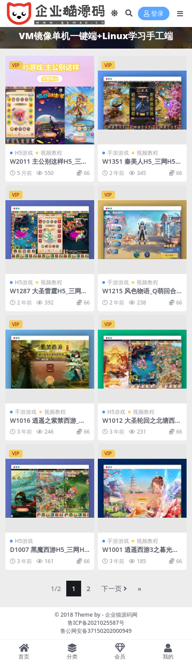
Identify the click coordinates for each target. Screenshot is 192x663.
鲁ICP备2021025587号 (96, 623)
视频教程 (51, 153)
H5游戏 (24, 153)
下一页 (114, 588)
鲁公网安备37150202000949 (96, 631)
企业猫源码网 (121, 614)
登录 (154, 13)
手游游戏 (118, 153)
